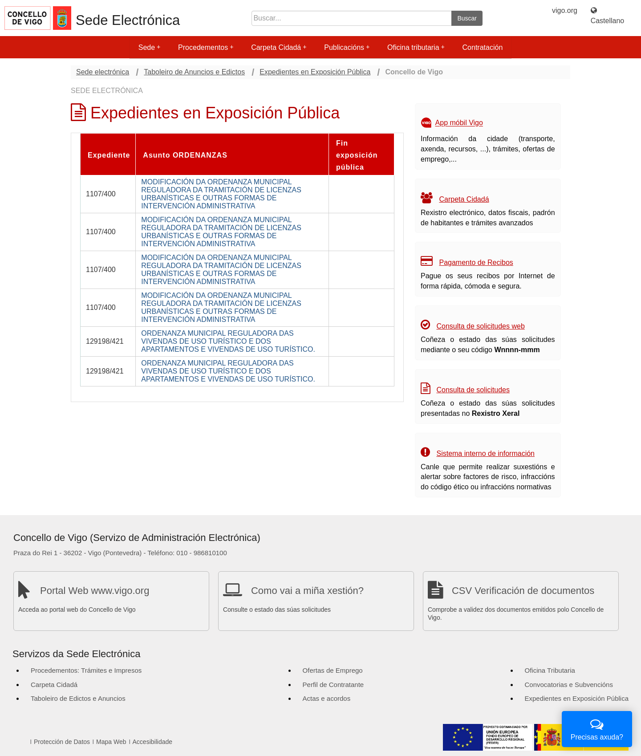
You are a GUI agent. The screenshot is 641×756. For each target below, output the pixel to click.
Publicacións (346, 47)
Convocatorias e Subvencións (569, 684)
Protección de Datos (62, 741)
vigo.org (564, 10)
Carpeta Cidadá (278, 47)
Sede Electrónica (128, 20)
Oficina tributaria (416, 47)
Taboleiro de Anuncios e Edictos (194, 72)
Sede (149, 47)
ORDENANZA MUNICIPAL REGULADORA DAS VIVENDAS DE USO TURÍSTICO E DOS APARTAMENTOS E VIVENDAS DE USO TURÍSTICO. (228, 341)
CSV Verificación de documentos (523, 590)
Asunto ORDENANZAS (185, 155)
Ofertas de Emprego (333, 670)
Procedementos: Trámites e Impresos (86, 670)
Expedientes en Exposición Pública (315, 72)
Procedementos (205, 47)
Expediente (109, 155)
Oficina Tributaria (550, 670)
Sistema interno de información (485, 453)
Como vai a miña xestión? (307, 590)
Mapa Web (111, 741)
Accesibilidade (153, 741)
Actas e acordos (327, 698)
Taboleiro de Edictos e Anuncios (78, 698)
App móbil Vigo (459, 123)
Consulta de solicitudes (473, 390)
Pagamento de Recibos (476, 262)
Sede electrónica (102, 72)
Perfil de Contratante (333, 684)
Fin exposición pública (357, 155)
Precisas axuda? (597, 728)
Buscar (467, 18)
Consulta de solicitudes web (480, 326)
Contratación (482, 47)
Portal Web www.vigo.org (94, 590)
